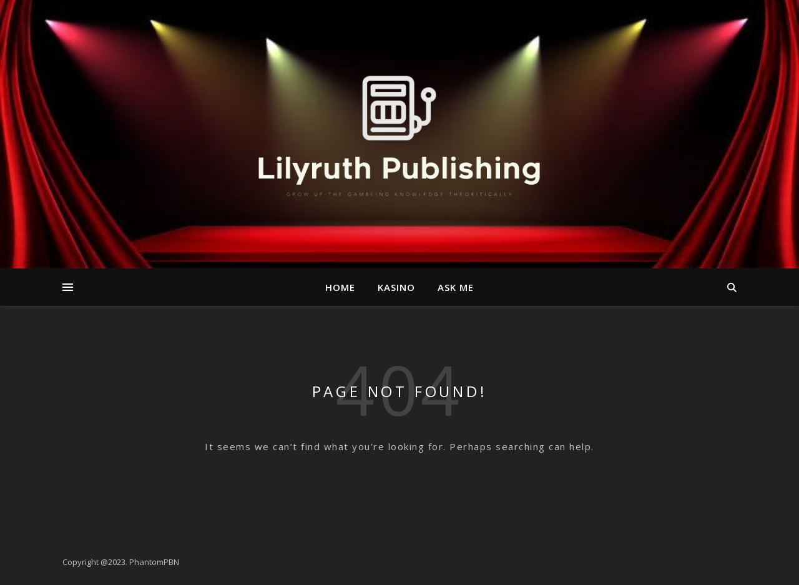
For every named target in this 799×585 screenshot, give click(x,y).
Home (340, 287)
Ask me (456, 287)
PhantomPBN (154, 562)
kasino (396, 287)
